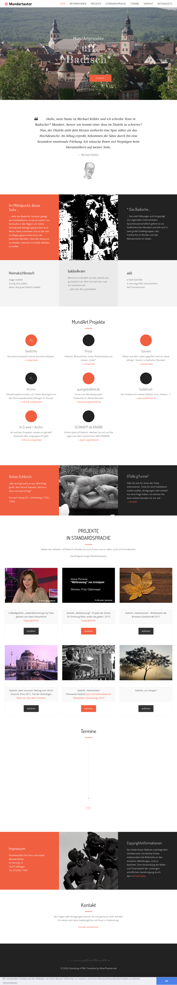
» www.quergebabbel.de (88, 401)
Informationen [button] (10, 982)
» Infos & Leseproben (31, 401)
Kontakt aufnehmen (88, 926)
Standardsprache (116, 3)
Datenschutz (165, 3)
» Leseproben (31, 360)
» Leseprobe (88, 363)
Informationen (78, 3)
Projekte (96, 3)
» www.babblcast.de (146, 398)
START (88, 807)
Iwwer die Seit (76, 78)
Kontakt (148, 3)
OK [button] (166, 981)
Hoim (62, 3)
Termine (134, 3)
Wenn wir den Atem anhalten (31, 697)
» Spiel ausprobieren (88, 439)
